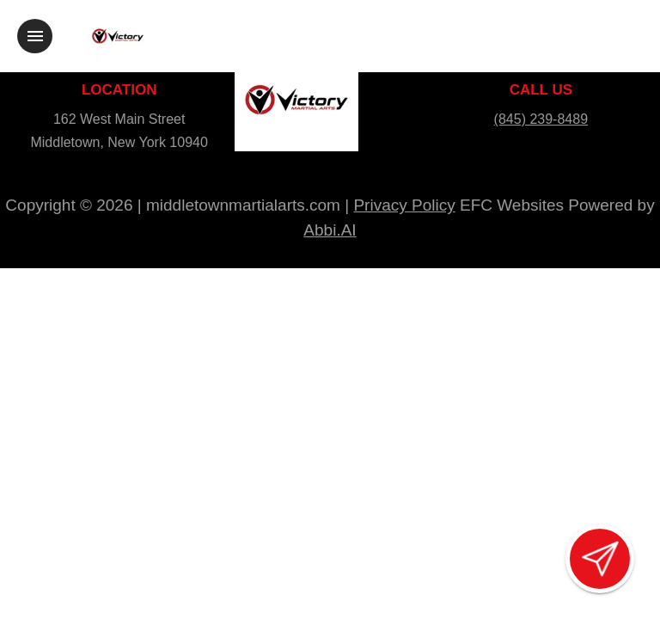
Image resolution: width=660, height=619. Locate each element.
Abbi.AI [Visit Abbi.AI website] (329, 230)
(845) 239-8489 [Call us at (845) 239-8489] (541, 119)
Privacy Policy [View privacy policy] (404, 205)
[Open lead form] (599, 558)
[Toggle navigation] (34, 36)
